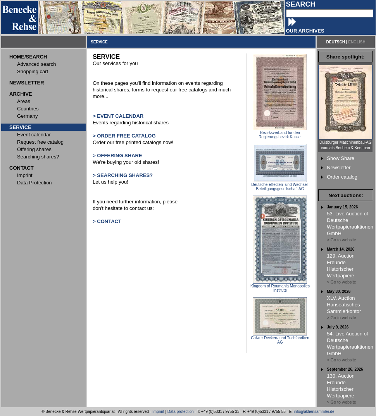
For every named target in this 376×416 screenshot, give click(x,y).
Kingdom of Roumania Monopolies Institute (280, 286)
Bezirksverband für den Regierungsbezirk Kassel (280, 133)
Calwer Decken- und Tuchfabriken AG (280, 338)
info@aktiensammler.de (314, 411)
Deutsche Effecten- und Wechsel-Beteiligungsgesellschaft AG (280, 185)
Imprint (158, 411)
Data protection (180, 411)
